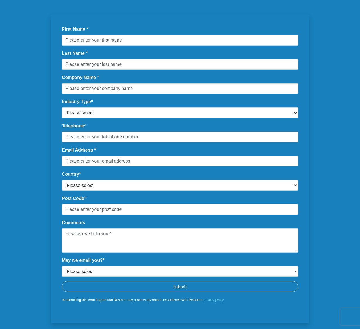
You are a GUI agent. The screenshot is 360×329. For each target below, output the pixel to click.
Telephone (73, 125)
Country (70, 174)
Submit (180, 286)
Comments (73, 222)
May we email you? (82, 260)
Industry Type (76, 101)
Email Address (78, 150)
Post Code (73, 198)
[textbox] (180, 40)
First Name (74, 29)
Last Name (74, 53)
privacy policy (214, 300)
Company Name (79, 77)
